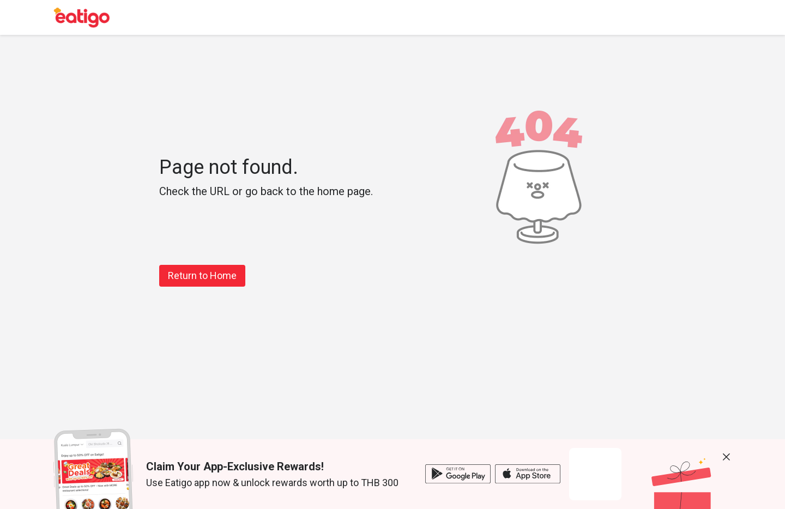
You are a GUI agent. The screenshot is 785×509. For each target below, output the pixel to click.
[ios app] (527, 473)
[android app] (458, 473)
